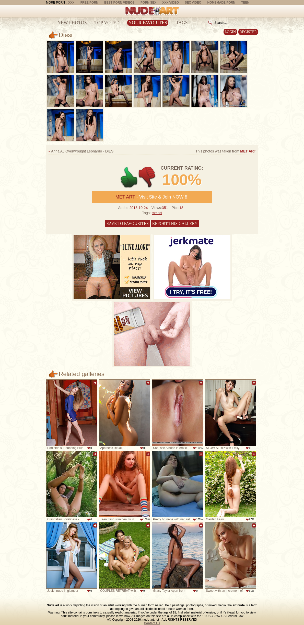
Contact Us (152, 623)
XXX (71, 2)
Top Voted (107, 22)
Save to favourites (128, 223)
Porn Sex (148, 2)
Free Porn (89, 2)
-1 (147, 177)
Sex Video (193, 2)
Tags (182, 22)
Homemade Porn (221, 2)
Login (230, 32)
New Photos (72, 22)
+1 (129, 177)
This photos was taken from (225, 151)
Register (248, 32)
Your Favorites (147, 22)
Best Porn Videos (119, 2)
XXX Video (170, 2)
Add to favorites (95, 383)
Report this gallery (174, 223)
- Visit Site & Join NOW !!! (152, 197)
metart (157, 213)
